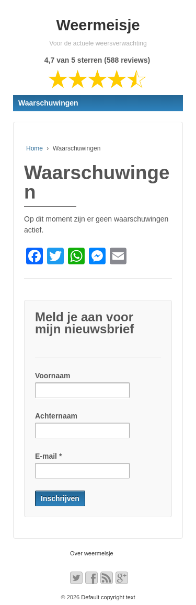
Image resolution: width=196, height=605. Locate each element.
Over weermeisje (91, 553)
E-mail (48, 456)
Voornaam (52, 375)
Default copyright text (107, 597)
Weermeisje (98, 25)
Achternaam (56, 416)
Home (34, 148)
